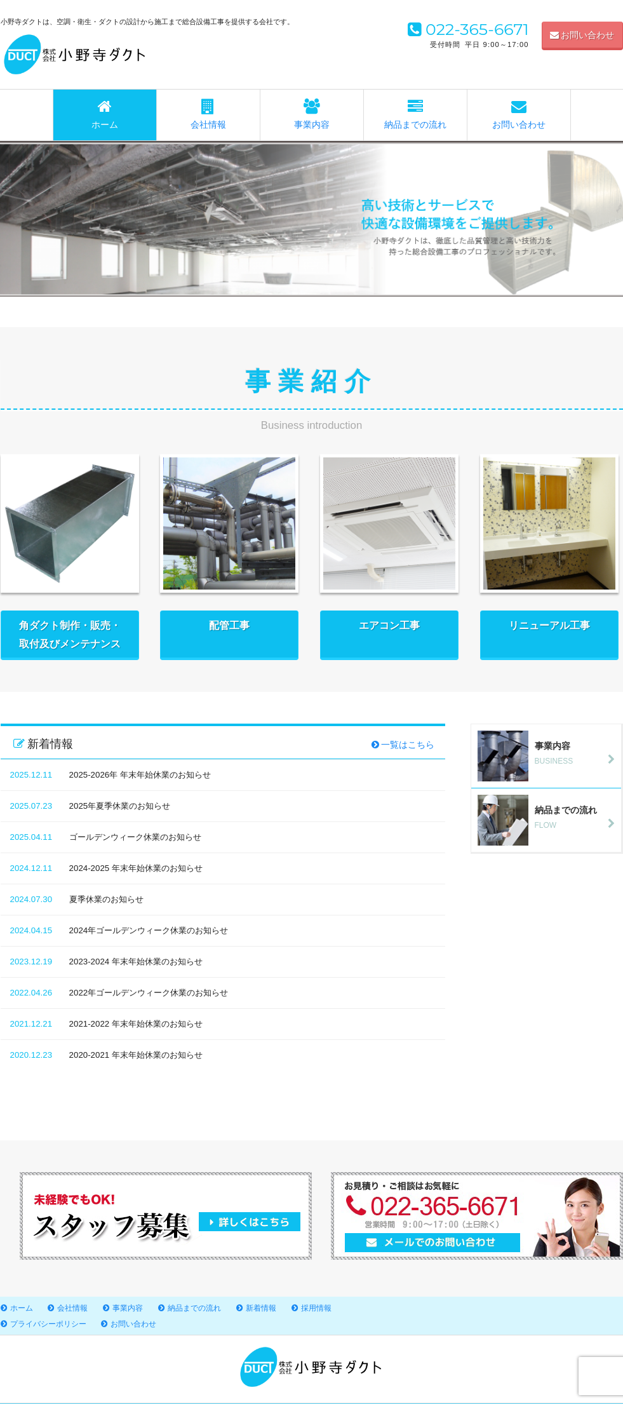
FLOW (549, 817)
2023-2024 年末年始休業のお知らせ (136, 961)
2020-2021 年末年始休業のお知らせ (136, 1055)
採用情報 (316, 1308)
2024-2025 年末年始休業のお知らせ (136, 868)
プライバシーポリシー (48, 1324)
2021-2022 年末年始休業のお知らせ (136, 1024)
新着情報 (261, 1308)
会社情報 (208, 114)
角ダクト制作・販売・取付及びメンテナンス (70, 634)
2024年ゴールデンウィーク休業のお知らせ (149, 930)
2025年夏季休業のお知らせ (120, 806)
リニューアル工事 (549, 634)
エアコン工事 (389, 634)
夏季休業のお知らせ (106, 899)
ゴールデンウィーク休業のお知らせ (135, 837)
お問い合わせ (582, 35)
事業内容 (312, 114)
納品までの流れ (415, 114)
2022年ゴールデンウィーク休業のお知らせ (149, 992)
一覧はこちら (403, 744)
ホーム (104, 114)
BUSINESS (549, 753)
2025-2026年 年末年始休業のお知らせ (140, 775)
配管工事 (229, 634)
